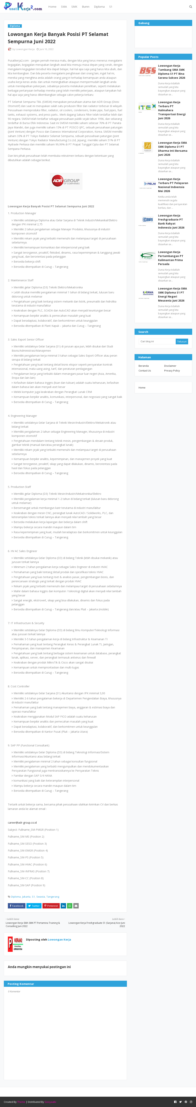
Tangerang (53, 896)
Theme (21, 1102)
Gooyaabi (50, 1102)
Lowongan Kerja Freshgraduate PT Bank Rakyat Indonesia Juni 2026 (171, 221)
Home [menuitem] (52, 6)
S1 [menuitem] (111, 6)
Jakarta (26, 896)
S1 (33, 896)
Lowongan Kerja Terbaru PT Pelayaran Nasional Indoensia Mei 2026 (173, 185)
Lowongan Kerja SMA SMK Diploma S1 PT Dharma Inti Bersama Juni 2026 (172, 149)
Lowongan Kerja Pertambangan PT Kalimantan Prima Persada (170, 258)
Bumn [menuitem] (85, 6)
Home (142, 387)
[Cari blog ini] (157, 341)
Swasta (40, 896)
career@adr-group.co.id (22, 822)
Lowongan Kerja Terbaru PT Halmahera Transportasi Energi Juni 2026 (172, 110)
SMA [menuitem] (64, 6)
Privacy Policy (172, 370)
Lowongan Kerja (25, 49)
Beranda (144, 365)
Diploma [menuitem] (99, 6)
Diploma (16, 896)
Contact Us (145, 370)
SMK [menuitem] (74, 6)
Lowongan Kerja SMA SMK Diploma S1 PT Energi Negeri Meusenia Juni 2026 (172, 294)
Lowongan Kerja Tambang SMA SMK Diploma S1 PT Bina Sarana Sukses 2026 (171, 71)
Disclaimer (170, 365)
